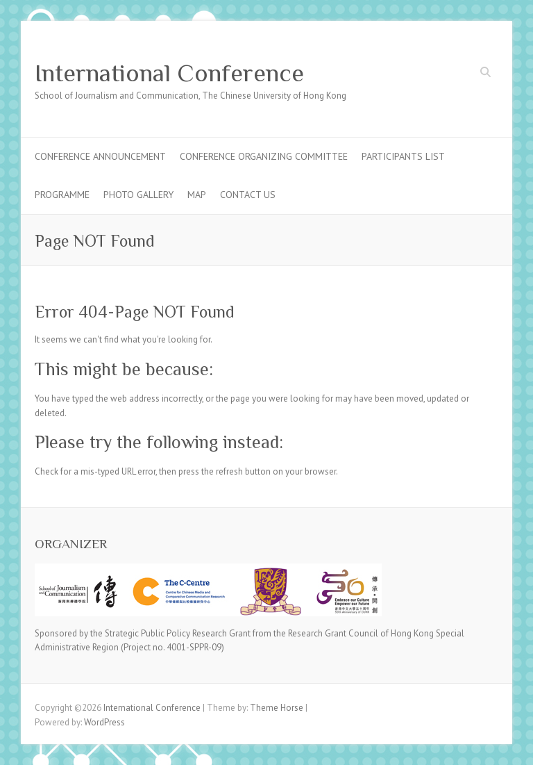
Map (196, 194)
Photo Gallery (138, 194)
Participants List (403, 156)
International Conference (169, 73)
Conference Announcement (100, 156)
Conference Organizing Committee (264, 156)
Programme (62, 194)
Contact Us (248, 194)
